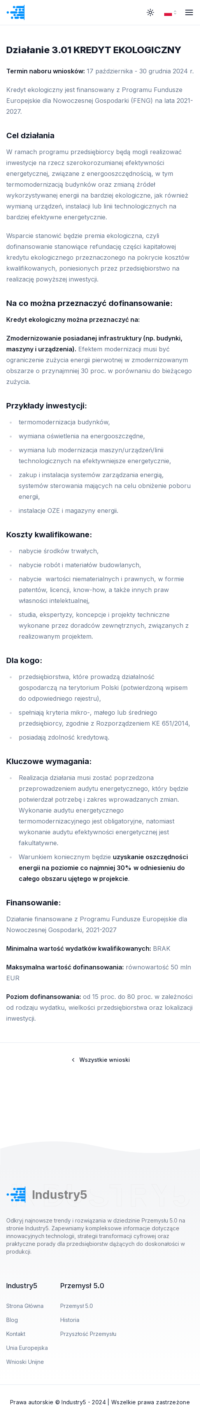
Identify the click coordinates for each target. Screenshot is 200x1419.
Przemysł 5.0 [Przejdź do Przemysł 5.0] (76, 1306)
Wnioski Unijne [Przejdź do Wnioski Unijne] (25, 1361)
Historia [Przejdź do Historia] (69, 1320)
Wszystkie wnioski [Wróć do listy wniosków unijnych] (100, 1059)
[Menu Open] (189, 12)
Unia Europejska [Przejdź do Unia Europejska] (27, 1347)
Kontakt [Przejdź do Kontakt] (15, 1333)
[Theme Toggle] (150, 12)
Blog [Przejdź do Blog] (12, 1320)
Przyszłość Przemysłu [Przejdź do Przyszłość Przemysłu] (88, 1333)
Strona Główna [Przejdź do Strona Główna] (25, 1306)
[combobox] (171, 12)
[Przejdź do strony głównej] (35, 12)
